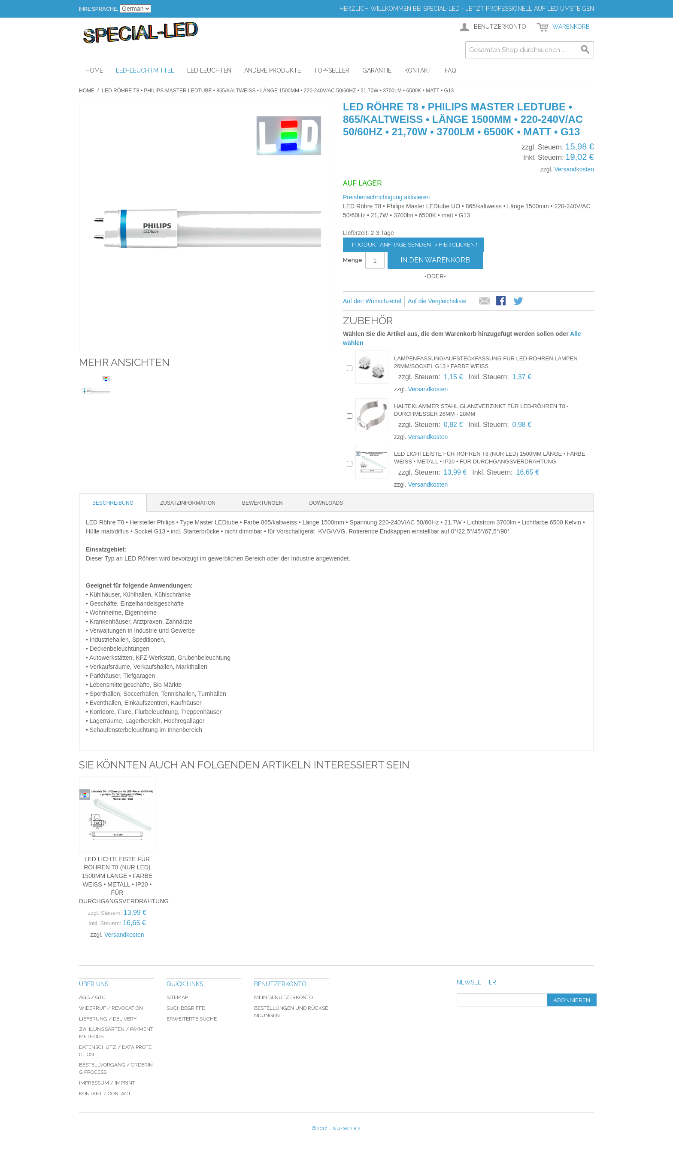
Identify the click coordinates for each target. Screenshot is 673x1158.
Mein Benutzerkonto (283, 997)
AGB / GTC (92, 997)
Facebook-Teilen (501, 301)
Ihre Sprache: (98, 9)
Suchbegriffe (186, 1008)
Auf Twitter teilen (518, 301)
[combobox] (529, 49)
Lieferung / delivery (107, 1019)
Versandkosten (574, 169)
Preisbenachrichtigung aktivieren (386, 197)
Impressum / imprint (107, 1083)
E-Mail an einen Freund (484, 301)
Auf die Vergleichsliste (437, 301)
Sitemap (177, 997)
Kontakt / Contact (105, 1094)
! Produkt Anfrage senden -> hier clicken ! (413, 244)
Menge (352, 260)
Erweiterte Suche (192, 1019)
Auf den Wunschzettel (372, 301)
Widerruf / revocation (111, 1008)
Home (86, 91)
